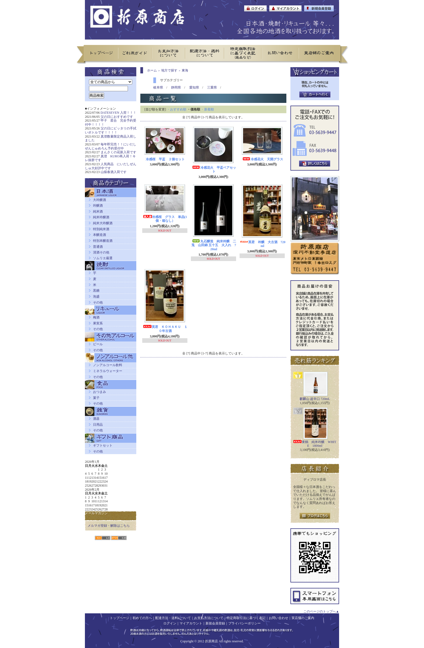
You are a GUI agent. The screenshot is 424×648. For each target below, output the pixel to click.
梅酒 (96, 317)
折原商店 (211, 641)
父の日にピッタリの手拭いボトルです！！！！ (110, 130)
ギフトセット (102, 445)
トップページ (119, 618)
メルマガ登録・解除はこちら (109, 525)
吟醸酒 (98, 205)
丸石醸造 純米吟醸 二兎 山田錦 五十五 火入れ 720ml (213, 245)
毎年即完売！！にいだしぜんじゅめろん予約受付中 (110, 146)
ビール (98, 344)
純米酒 (98, 211)
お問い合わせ (278, 618)
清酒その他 (101, 252)
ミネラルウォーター (107, 371)
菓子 (96, 398)
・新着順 (207, 109)
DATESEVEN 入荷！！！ (118, 113)
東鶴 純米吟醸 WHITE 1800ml (314, 444)
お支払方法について (208, 618)
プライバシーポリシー (244, 623)
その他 (98, 302)
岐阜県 (158, 87)
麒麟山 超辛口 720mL (315, 399)
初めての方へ (142, 618)
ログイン (169, 623)
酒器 (96, 419)
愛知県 (194, 87)
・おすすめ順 (176, 109)
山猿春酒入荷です (114, 172)
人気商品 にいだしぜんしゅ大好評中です (110, 166)
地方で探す (169, 70)
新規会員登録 (215, 623)
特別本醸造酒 (102, 241)
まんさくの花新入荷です (118, 152)
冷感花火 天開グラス (262, 159)
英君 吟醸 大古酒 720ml (263, 244)
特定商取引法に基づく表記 (246, 618)
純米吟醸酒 (101, 217)
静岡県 (176, 87)
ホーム (152, 70)
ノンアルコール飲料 (107, 365)
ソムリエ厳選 (102, 258)
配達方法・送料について (173, 618)
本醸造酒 (99, 235)
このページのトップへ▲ (321, 611)
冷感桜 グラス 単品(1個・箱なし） (165, 219)
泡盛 (96, 296)
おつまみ (99, 392)
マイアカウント (191, 623)
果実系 (98, 323)
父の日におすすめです (117, 117)
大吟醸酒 (99, 200)
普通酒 (98, 247)
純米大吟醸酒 (102, 223)
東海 (185, 70)
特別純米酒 (101, 229)
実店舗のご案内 (303, 618)
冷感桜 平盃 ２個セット (165, 159)
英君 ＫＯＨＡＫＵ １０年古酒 (165, 329)
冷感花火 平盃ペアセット (214, 170)
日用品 (98, 424)
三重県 (212, 87)
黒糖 (96, 290)
